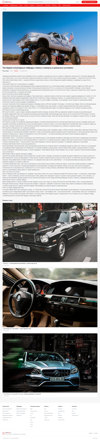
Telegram (91, 433)
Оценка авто (40, 5)
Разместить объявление (89, 1)
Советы (45, 417)
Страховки (47, 5)
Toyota (31, 413)
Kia (31, 415)
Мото (21, 5)
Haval (31, 426)
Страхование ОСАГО (6, 417)
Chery (31, 424)
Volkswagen (32, 417)
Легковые (5, 5)
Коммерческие (14, 5)
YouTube (96, 433)
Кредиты (32, 5)
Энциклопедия (66, 5)
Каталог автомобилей (7, 408)
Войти (77, 1)
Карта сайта (95, 438)
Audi (31, 419)
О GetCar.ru (74, 408)
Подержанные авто (48, 415)
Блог (59, 5)
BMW (31, 408)
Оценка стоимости (6, 413)
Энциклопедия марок (20, 411)
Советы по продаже (20, 413)
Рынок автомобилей (48, 413)
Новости (54, 5)
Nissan (31, 422)
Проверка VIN (5, 411)
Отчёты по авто (61, 419)
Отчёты (26, 5)
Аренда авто (46, 419)
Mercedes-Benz (33, 411)
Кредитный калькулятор (7, 415)
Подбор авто (5, 419)
